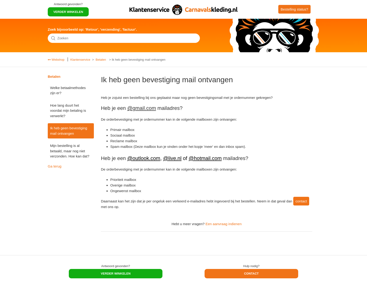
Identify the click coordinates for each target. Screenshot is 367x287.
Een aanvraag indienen (224, 224)
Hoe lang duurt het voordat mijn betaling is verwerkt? (68, 110)
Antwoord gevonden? (68, 4)
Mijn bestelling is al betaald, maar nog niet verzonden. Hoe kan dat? (69, 151)
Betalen (101, 59)
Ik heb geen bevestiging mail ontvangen (68, 130)
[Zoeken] (124, 38)
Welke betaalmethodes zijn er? (68, 90)
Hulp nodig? (251, 266)
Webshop (57, 59)
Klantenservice (80, 59)
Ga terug (54, 166)
